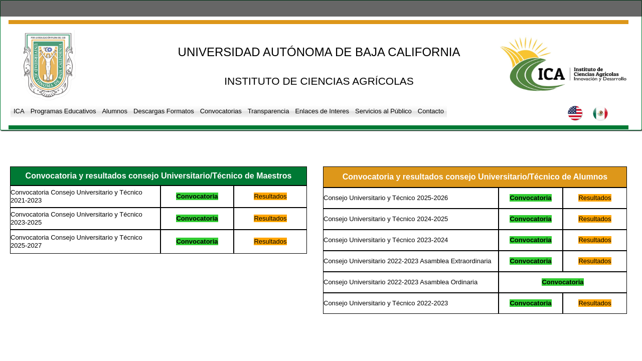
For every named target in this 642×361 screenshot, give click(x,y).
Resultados (270, 196)
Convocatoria (197, 196)
